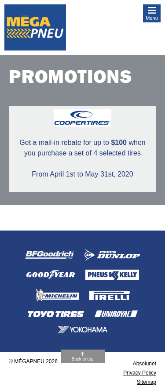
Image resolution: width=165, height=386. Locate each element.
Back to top (82, 359)
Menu (152, 18)
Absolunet (144, 364)
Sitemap (146, 382)
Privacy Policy (139, 373)
